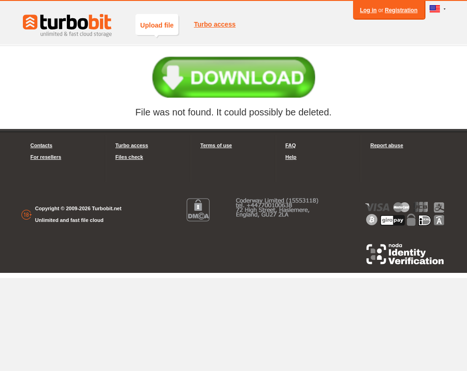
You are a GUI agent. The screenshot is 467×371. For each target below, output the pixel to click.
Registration (401, 10)
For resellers (45, 157)
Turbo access (214, 24)
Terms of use (216, 145)
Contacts (41, 145)
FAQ (290, 145)
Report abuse (386, 145)
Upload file (157, 28)
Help (291, 157)
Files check (129, 157)
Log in (368, 10)
